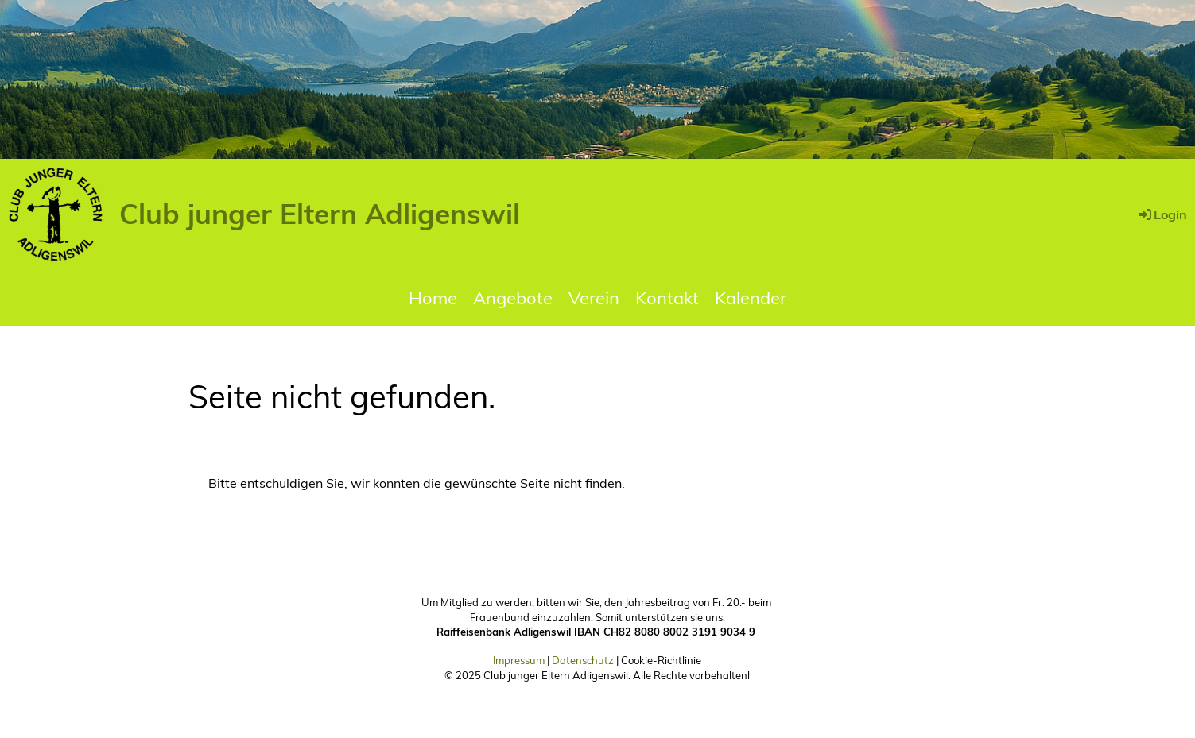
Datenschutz (583, 660)
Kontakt (667, 298)
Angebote (513, 298)
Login (1161, 214)
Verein (593, 298)
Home (433, 298)
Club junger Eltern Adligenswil (319, 213)
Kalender (750, 298)
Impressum (519, 660)
